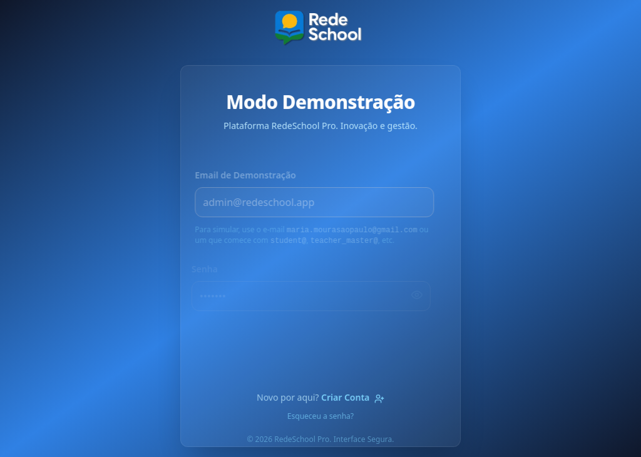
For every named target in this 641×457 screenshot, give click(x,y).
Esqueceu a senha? (320, 416)
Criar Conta (352, 397)
